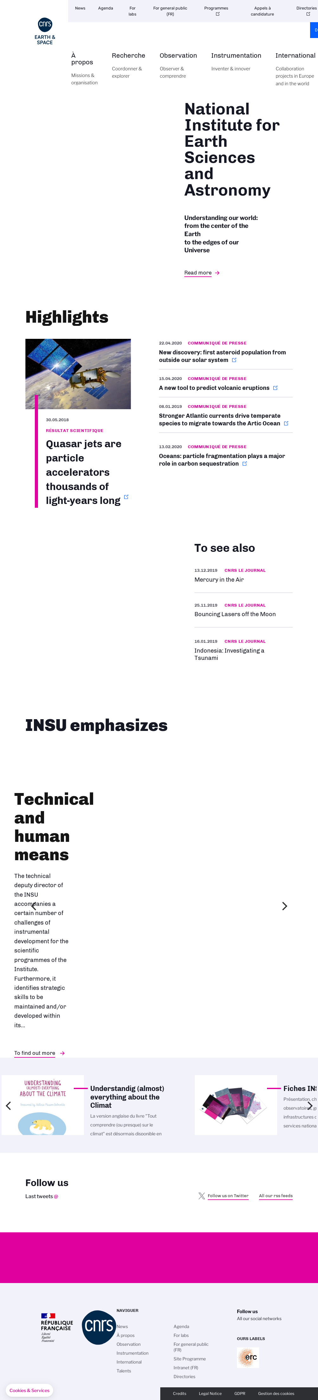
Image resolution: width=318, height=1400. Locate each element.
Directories (184, 1376)
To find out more (34, 1053)
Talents (124, 1370)
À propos (84, 72)
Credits (179, 1393)
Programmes (216, 8)
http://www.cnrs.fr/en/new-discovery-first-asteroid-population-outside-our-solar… (226, 354)
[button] (29, 1390)
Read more (198, 272)
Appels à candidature (262, 11)
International (129, 1362)
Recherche (128, 69)
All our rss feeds (276, 1195)
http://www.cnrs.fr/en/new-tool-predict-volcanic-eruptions (226, 383)
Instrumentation (236, 65)
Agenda (105, 8)
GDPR (239, 1393)
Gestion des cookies (276, 1393)
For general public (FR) (170, 11)
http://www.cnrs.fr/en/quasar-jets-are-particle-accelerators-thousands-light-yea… (78, 423)
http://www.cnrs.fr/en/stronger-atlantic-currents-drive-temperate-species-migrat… (226, 414)
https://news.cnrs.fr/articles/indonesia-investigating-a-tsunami (243, 650)
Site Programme (190, 1358)
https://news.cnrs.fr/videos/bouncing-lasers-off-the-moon (243, 610)
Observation (178, 69)
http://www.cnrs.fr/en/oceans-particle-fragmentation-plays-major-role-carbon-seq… (226, 455)
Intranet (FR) (186, 1367)
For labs (133, 11)
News (80, 8)
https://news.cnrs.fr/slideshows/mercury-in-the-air (243, 575)
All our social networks (259, 1318)
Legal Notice (210, 1393)
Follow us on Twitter (228, 1195)
